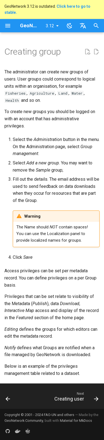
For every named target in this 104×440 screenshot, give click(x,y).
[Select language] (82, 25)
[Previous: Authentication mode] (8, 398)
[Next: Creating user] (76, 398)
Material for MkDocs (76, 420)
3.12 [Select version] (50, 25)
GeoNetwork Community (23, 420)
